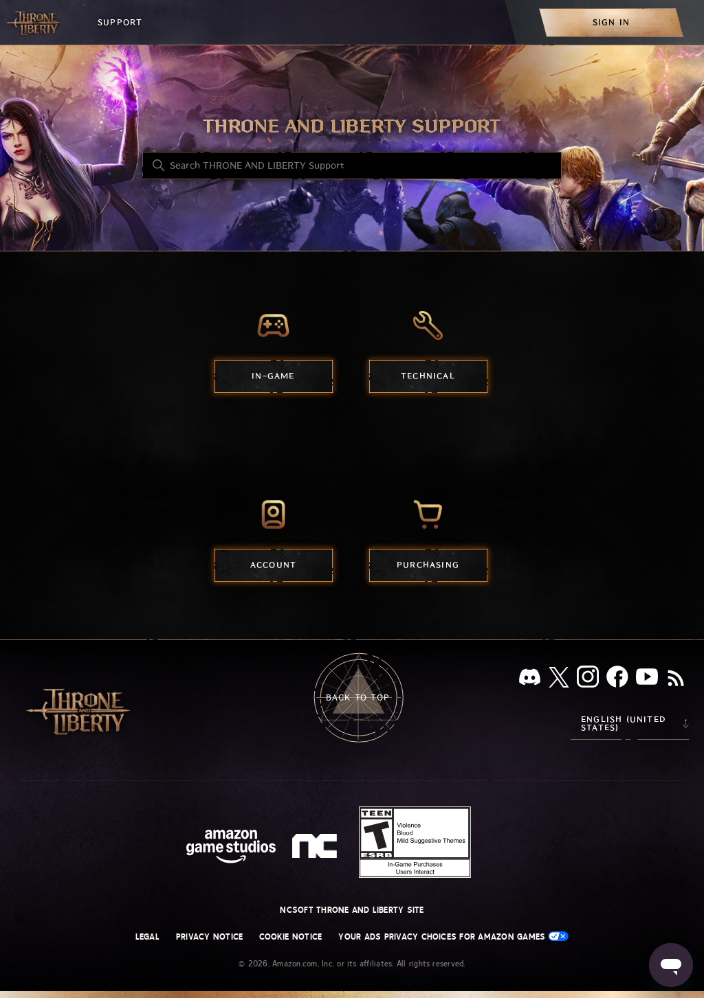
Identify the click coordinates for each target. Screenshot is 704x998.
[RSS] (676, 679)
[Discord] (529, 679)
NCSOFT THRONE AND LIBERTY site (352, 910)
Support (120, 22)
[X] (559, 679)
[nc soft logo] (316, 849)
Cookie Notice (290, 937)
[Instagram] (588, 679)
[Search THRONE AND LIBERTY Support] (352, 165)
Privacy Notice (209, 937)
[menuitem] (611, 22)
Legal (147, 937)
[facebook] (617, 679)
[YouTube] (647, 679)
